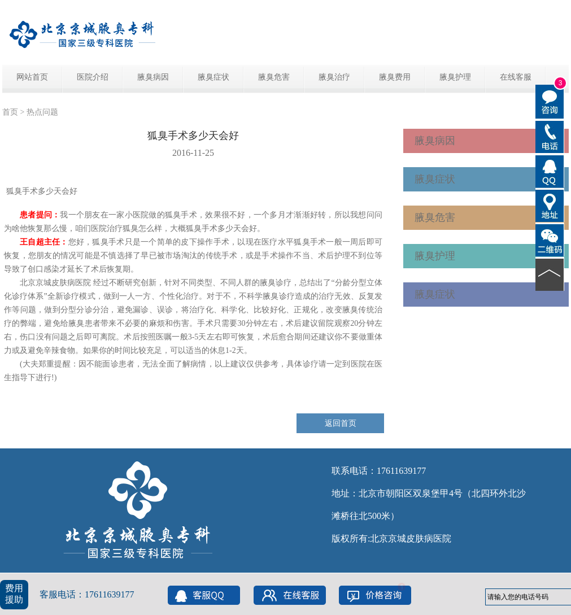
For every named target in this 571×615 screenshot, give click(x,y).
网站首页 (32, 77)
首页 (10, 112)
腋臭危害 (274, 77)
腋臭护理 (455, 77)
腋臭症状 (213, 77)
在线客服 (515, 77)
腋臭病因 (153, 77)
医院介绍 (92, 77)
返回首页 (340, 423)
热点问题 (42, 112)
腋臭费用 (395, 77)
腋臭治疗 (334, 77)
